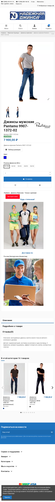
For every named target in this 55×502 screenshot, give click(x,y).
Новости (19, 4)
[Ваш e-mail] (25, 432)
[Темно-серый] (30, 406)
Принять (7, 497)
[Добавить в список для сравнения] (39, 185)
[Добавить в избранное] (15, 185)
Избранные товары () (45, 5)
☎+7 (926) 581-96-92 (22, 2)
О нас (33, 2)
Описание (7, 320)
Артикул (6, 134)
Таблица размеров (13, 150)
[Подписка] (52, 432)
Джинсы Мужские (17, 193)
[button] (20, 412)
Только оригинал (31, 193)
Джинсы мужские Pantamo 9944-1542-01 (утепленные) (8, 400)
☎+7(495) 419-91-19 (7, 2)
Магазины (40, 2)
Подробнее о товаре (12, 326)
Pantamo (7, 193)
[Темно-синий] (3, 408)
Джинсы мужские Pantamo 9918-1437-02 (35, 400)
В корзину (27, 179)
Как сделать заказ (7, 4)
